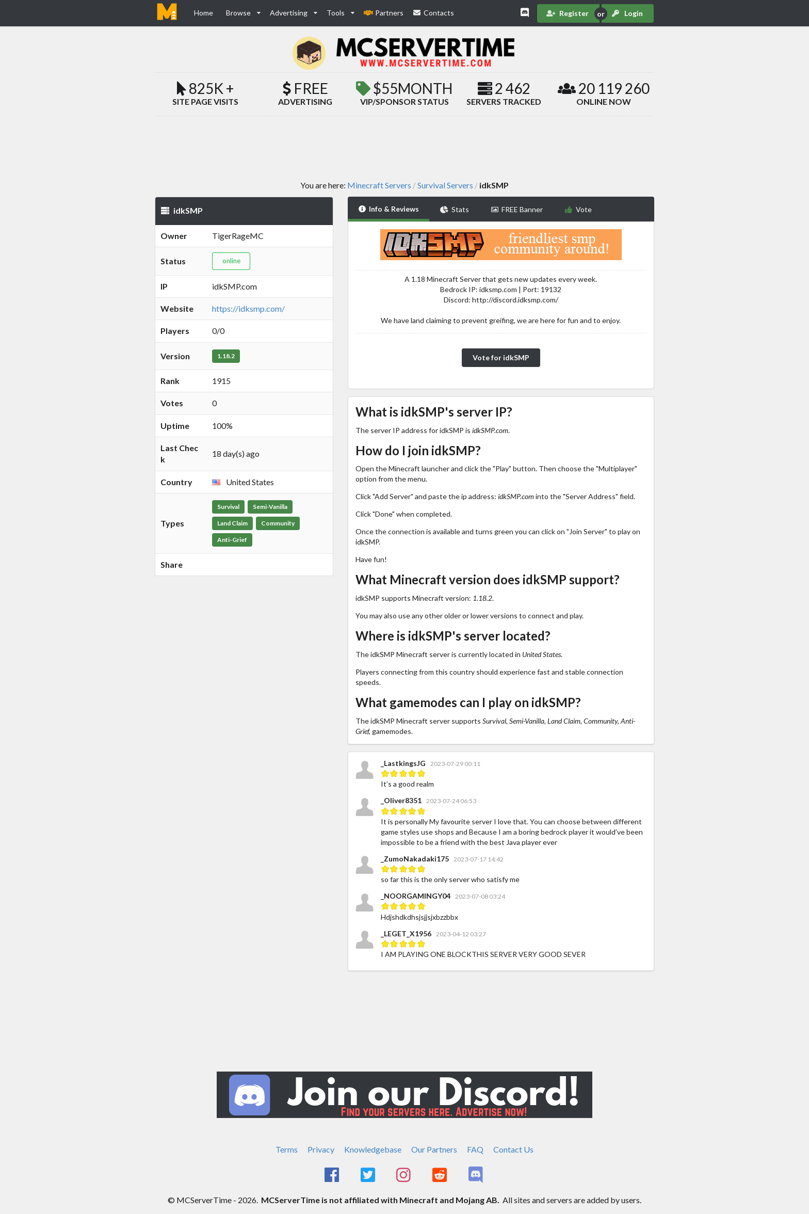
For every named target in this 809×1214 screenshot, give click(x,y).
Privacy (321, 1149)
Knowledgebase (372, 1149)
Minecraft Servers (379, 185)
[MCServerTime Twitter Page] (368, 1175)
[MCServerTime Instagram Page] (404, 1175)
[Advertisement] (404, 147)
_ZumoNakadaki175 (415, 858)
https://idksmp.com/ (248, 308)
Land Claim (232, 523)
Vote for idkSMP (501, 357)
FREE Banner (517, 209)
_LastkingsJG (404, 763)
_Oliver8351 (401, 800)
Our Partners (434, 1149)
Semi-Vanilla (270, 506)
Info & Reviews (388, 208)
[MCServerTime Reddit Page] (440, 1175)
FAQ (475, 1149)
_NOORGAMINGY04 (415, 895)
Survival (228, 506)
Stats (454, 209)
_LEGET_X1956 (406, 933)
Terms (287, 1149)
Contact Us (513, 1149)
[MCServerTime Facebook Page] (332, 1175)
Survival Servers (445, 185)
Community (278, 523)
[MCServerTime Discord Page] (476, 1175)
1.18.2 (226, 356)
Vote (578, 209)
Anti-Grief (232, 540)
